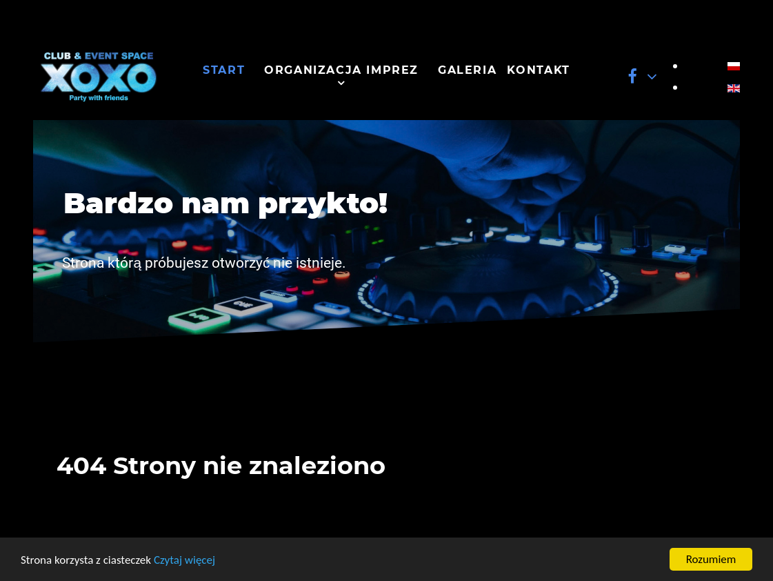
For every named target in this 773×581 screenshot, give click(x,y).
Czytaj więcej (184, 560)
